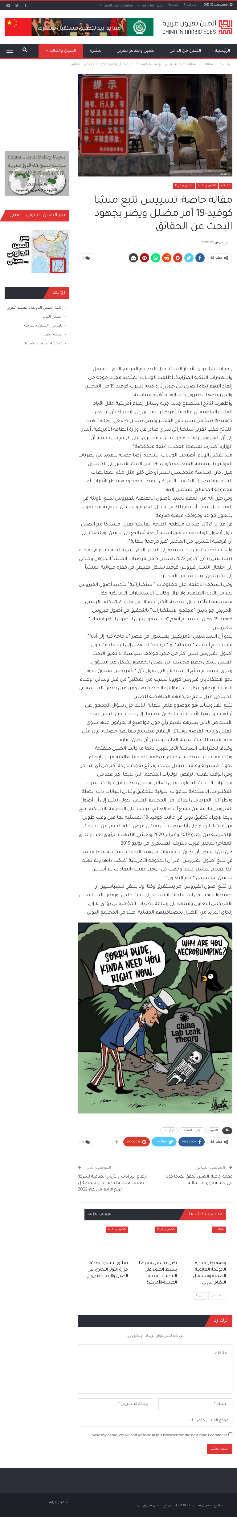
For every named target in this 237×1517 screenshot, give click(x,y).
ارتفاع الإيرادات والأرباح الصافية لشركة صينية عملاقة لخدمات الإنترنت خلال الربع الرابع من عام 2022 (112, 1183)
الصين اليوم (53, 317)
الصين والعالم (207, 185)
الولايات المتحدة (192, 1130)
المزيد (70, 51)
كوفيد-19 (168, 1130)
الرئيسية (222, 51)
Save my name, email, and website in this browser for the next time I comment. (159, 1435)
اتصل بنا (173, 5)
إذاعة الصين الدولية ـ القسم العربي (34, 308)
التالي (200, 1295)
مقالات (225, 185)
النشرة (96, 51)
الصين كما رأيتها (153, 6)
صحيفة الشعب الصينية (43, 344)
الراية (53, 1502)
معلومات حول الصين (118, 6)
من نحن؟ (190, 5)
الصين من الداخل (185, 51)
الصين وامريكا (184, 185)
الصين (214, 1130)
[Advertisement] (155, 311)
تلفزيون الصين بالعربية (43, 326)
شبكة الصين (52, 335)
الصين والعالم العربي (135, 51)
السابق (217, 1295)
